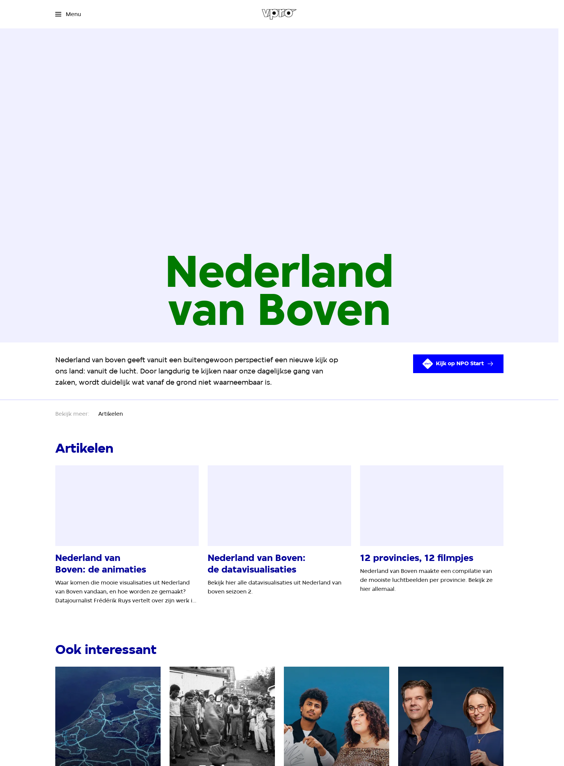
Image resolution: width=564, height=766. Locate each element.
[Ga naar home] (279, 14)
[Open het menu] (68, 14)
